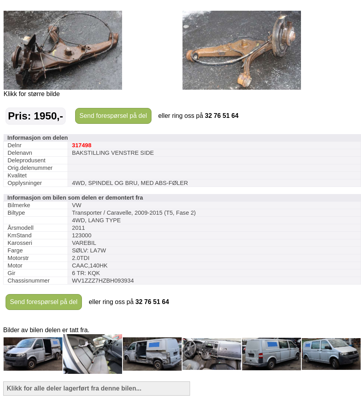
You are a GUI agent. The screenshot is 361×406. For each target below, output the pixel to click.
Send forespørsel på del (113, 115)
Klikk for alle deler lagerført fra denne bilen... (74, 388)
